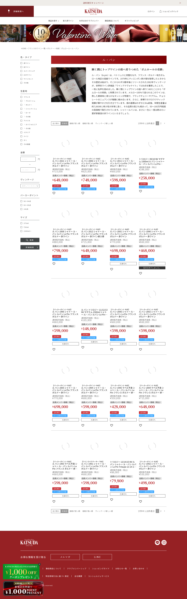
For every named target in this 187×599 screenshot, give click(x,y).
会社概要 (78, 576)
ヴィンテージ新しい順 (104, 123)
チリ (23, 140)
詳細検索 (30, 247)
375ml (24, 223)
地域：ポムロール (63, 48)
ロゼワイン (26, 75)
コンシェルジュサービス (98, 576)
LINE (97, 557)
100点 (24, 209)
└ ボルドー (26, 105)
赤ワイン (25, 63)
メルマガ (65, 557)
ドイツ (24, 136)
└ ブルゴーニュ (27, 101)
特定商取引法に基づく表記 (57, 576)
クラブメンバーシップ (76, 568)
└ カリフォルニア (28, 124)
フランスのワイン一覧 (36, 48)
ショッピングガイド (101, 568)
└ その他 (25, 117)
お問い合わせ (138, 568)
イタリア (25, 132)
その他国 (25, 144)
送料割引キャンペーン (93, 3)
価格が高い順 (87, 123)
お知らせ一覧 (121, 568)
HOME (23, 48)
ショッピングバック (168, 11)
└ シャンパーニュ (28, 109)
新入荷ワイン (68, 20)
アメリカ (25, 120)
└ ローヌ (25, 113)
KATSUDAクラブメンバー (89, 20)
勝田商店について (112, 20)
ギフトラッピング (132, 20)
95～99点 (25, 205)
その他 (24, 83)
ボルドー (50, 48)
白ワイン (25, 67)
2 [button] (160, 123)
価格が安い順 (75, 123)
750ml (24, 227)
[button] (17, 11)
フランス (25, 97)
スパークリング (27, 71)
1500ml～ (25, 231)
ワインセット (26, 79)
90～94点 (25, 201)
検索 (30, 240)
